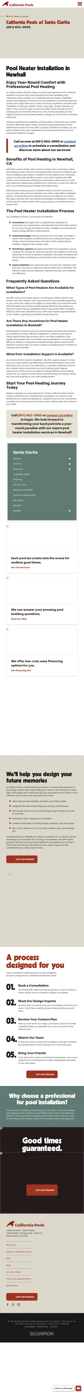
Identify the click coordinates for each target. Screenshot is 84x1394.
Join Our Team (13, 1272)
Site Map (53, 1326)
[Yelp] (13, 1304)
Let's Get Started (25, 859)
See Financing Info (21, 670)
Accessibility (30, 1326)
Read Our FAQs (19, 619)
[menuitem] (40, 458)
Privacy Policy (42, 1326)
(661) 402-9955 (18, 27)
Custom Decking (47, 201)
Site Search (12, 1285)
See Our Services (20, 567)
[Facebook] (7, 1304)
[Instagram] (18, 1304)
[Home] (17, 3)
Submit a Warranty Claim (19, 1252)
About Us (11, 1245)
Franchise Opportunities (18, 1279)
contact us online (59, 415)
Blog (8, 1265)
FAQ (8, 1258)
